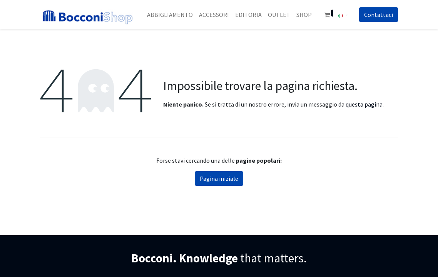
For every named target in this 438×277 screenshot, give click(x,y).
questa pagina (364, 104)
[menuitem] (170, 14)
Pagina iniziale (219, 178)
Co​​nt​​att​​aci (378, 14)
